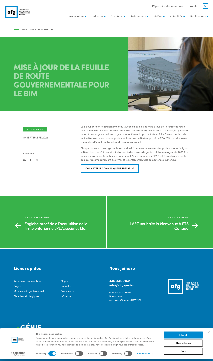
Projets (192, 6)
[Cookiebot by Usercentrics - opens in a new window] (18, 356)
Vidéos (157, 16)
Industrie (96, 16)
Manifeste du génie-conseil (29, 291)
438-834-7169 (119, 280)
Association (76, 16)
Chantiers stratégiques (26, 296)
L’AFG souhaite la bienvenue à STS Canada (157, 225)
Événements (137, 16)
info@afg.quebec (122, 285)
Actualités (175, 16)
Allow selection (183, 345)
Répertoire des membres (166, 6)
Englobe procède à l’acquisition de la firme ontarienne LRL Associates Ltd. (56, 225)
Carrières (116, 16)
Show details (143, 355)
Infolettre (66, 296)
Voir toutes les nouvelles (38, 29)
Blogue (64, 281)
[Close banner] (209, 334)
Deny (183, 353)
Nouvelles (66, 286)
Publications (197, 16)
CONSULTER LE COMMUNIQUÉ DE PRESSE (109, 168)
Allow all (183, 337)
